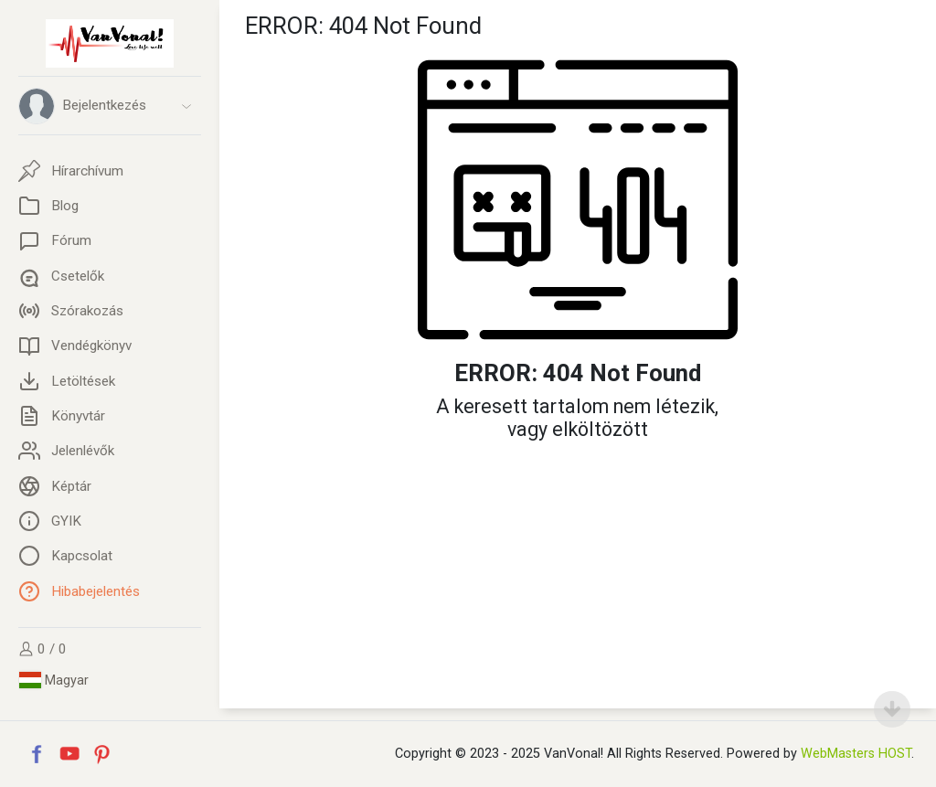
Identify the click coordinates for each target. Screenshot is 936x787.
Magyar (54, 680)
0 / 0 (42, 649)
